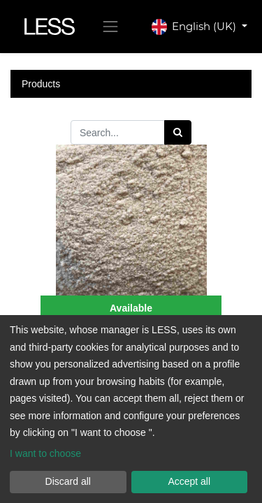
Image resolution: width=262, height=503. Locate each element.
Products (41, 83)
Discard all (68, 481)
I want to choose (45, 453)
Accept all (189, 481)
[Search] (177, 132)
